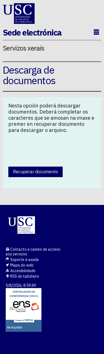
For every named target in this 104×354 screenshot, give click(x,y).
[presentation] (50, 148)
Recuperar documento (35, 171)
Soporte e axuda (22, 259)
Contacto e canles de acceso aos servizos (33, 252)
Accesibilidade (20, 270)
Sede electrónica (32, 32)
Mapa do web (20, 265)
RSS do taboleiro (22, 276)
